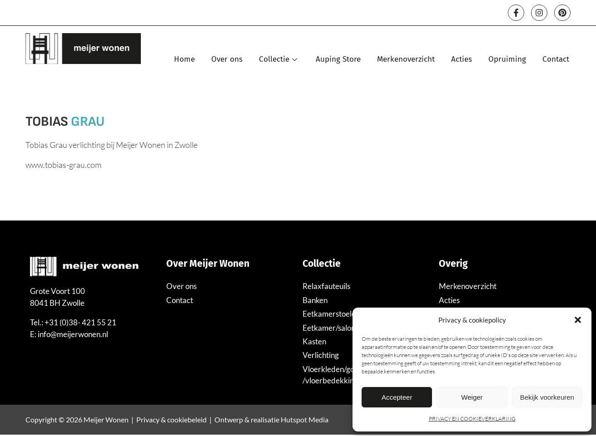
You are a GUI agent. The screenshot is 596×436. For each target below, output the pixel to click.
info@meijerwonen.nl (73, 334)
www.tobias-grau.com (63, 165)
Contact (555, 59)
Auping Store (338, 59)
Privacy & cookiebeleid (171, 420)
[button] (577, 319)
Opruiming (507, 59)
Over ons (227, 59)
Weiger (471, 397)
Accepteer (397, 397)
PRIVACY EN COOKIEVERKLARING (472, 418)
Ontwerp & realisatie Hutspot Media (271, 420)
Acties (461, 59)
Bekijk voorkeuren (547, 397)
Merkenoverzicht (406, 59)
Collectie (279, 59)
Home (184, 59)
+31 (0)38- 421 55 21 (80, 323)
